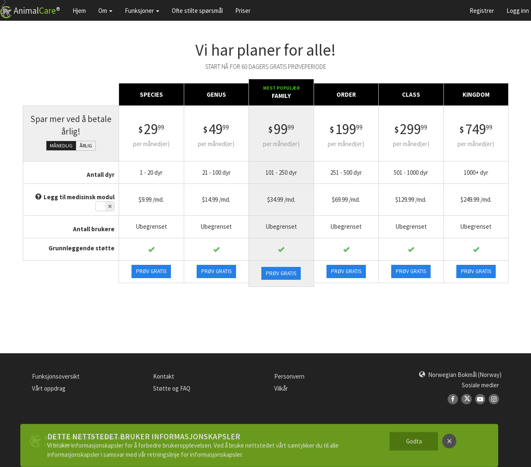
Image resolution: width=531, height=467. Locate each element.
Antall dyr (100, 174)
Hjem (79, 11)
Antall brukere (93, 229)
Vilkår (281, 388)
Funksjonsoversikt (56, 376)
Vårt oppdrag (49, 388)
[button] (460, 375)
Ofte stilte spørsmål (197, 11)
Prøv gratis (151, 271)
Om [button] (105, 11)
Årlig (86, 145)
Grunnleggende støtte (81, 248)
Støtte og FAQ (171, 388)
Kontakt (163, 376)
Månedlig (61, 145)
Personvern (289, 376)
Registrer (482, 11)
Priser (243, 11)
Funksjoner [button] (142, 11)
